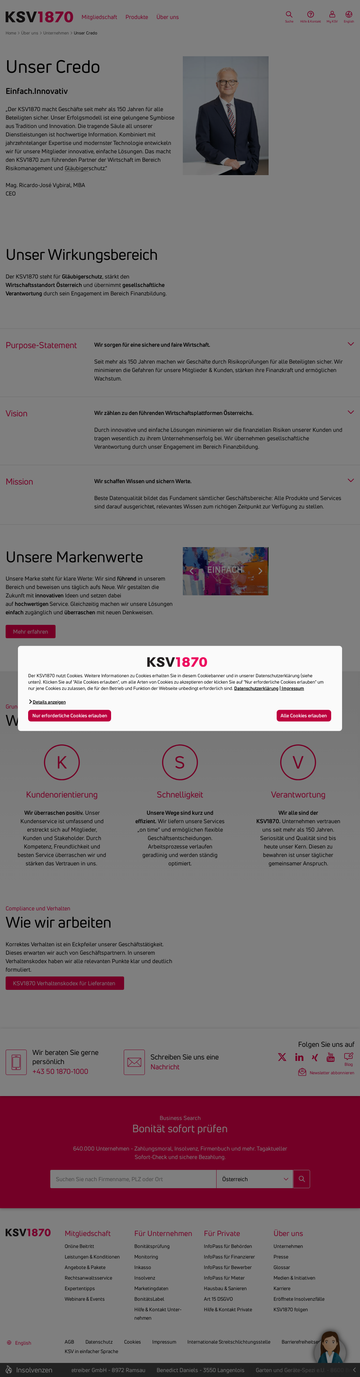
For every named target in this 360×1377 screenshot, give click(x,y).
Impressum (293, 688)
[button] (47, 702)
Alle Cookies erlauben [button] (304, 715)
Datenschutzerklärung (256, 688)
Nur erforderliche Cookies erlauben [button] (69, 715)
